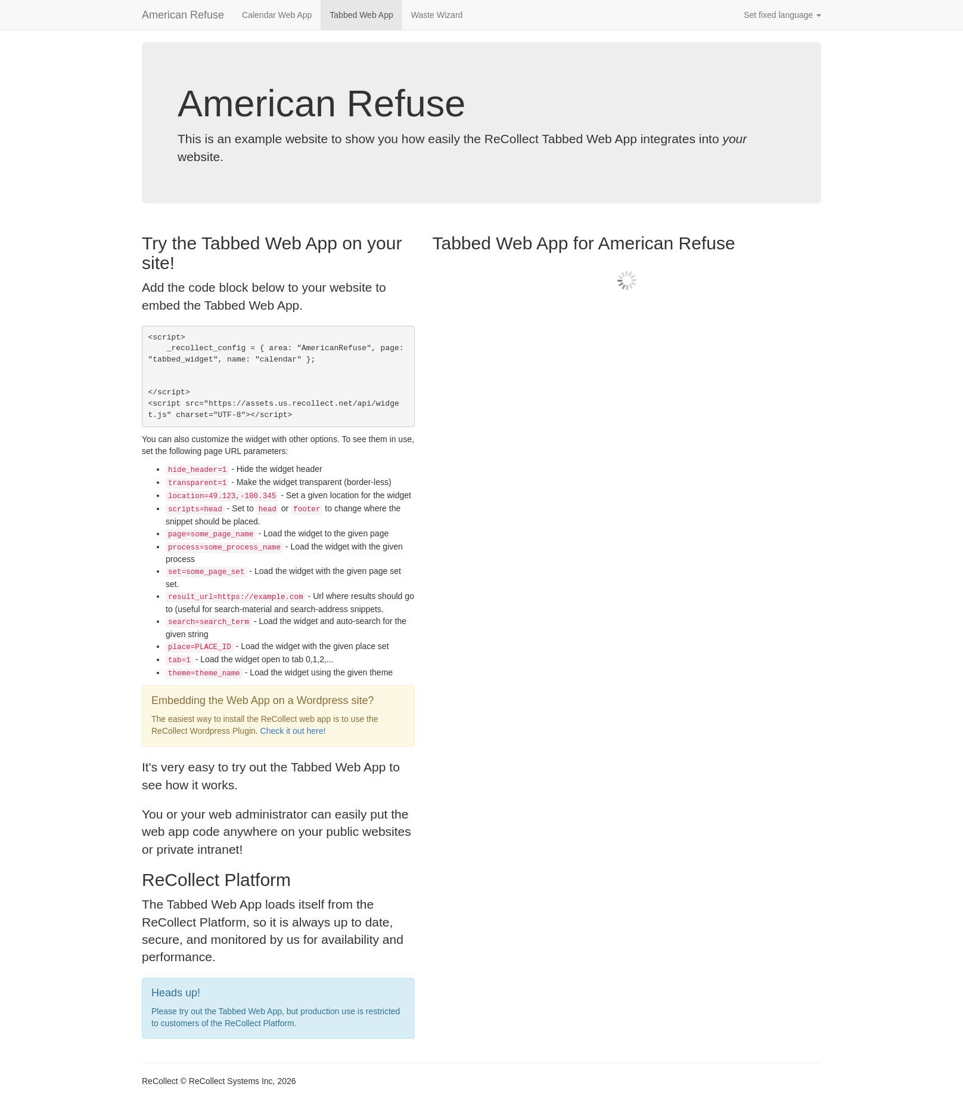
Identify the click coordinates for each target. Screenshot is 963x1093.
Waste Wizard (437, 15)
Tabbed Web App (361, 15)
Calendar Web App (277, 15)
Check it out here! (293, 731)
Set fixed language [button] (782, 15)
